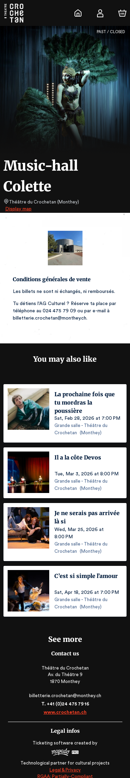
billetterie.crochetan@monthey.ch (65, 688)
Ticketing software (54, 735)
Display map (18, 209)
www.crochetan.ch (65, 705)
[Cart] (122, 13)
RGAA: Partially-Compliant (65, 769)
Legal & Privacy (64, 762)
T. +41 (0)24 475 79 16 (65, 696)
